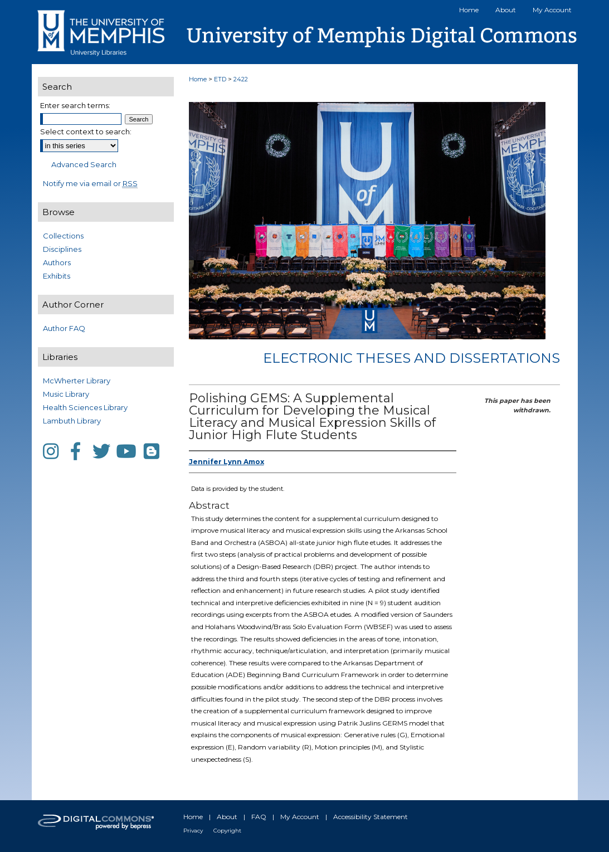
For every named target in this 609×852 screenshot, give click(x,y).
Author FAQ (64, 328)
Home (198, 79)
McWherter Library (76, 380)
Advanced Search (83, 164)
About (227, 816)
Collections (63, 235)
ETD (220, 79)
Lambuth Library (72, 420)
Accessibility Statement (370, 816)
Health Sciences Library (85, 407)
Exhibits (56, 275)
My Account (299, 816)
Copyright (227, 830)
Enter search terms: (75, 105)
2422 (240, 79)
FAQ (258, 816)
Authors (57, 262)
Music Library (66, 394)
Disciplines (62, 249)
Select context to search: (85, 131)
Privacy (193, 830)
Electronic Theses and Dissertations (411, 358)
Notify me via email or (90, 183)
